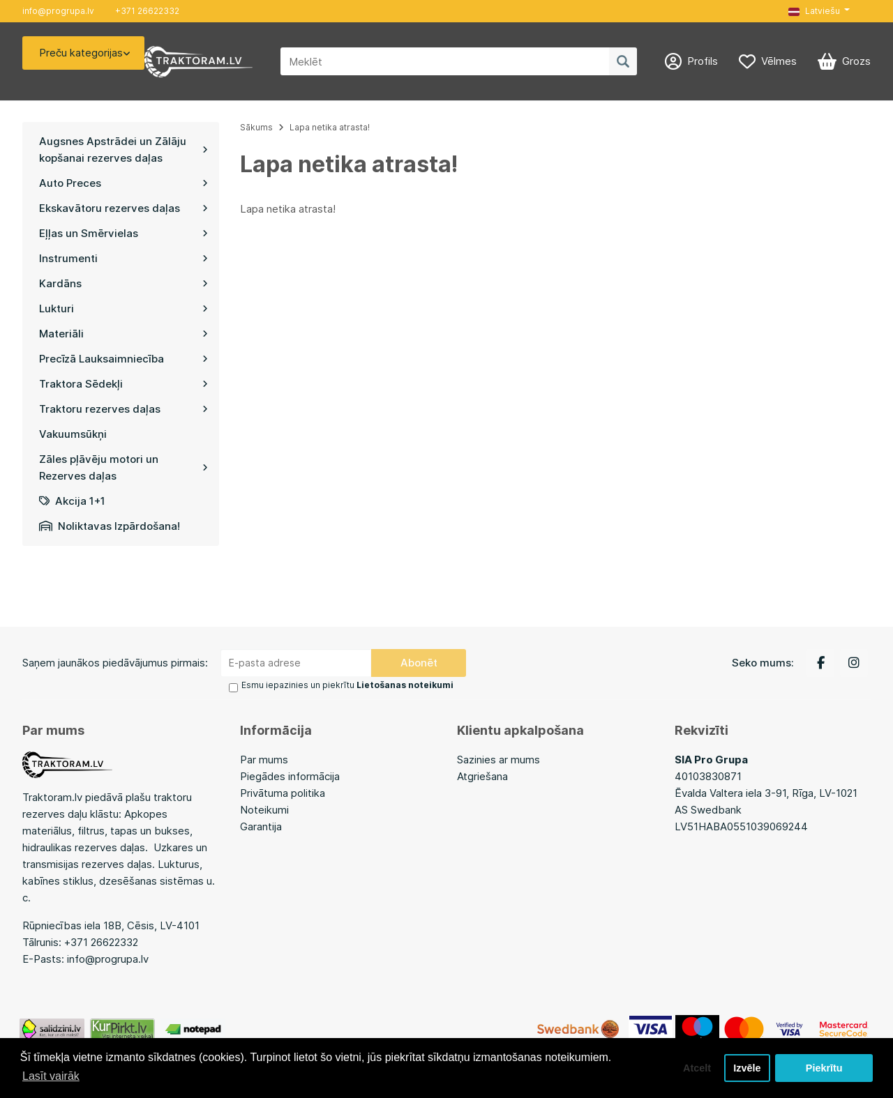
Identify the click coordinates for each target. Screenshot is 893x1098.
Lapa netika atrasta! (330, 127)
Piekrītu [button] (824, 1068)
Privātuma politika (282, 793)
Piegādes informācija (290, 776)
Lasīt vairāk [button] (51, 1076)
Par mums (264, 759)
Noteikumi (264, 809)
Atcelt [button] (697, 1068)
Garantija (261, 826)
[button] (819, 11)
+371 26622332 (147, 11)
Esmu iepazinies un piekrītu (347, 685)
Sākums (256, 127)
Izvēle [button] (746, 1068)
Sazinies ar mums (498, 759)
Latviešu (814, 11)
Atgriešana (482, 776)
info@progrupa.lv (58, 11)
